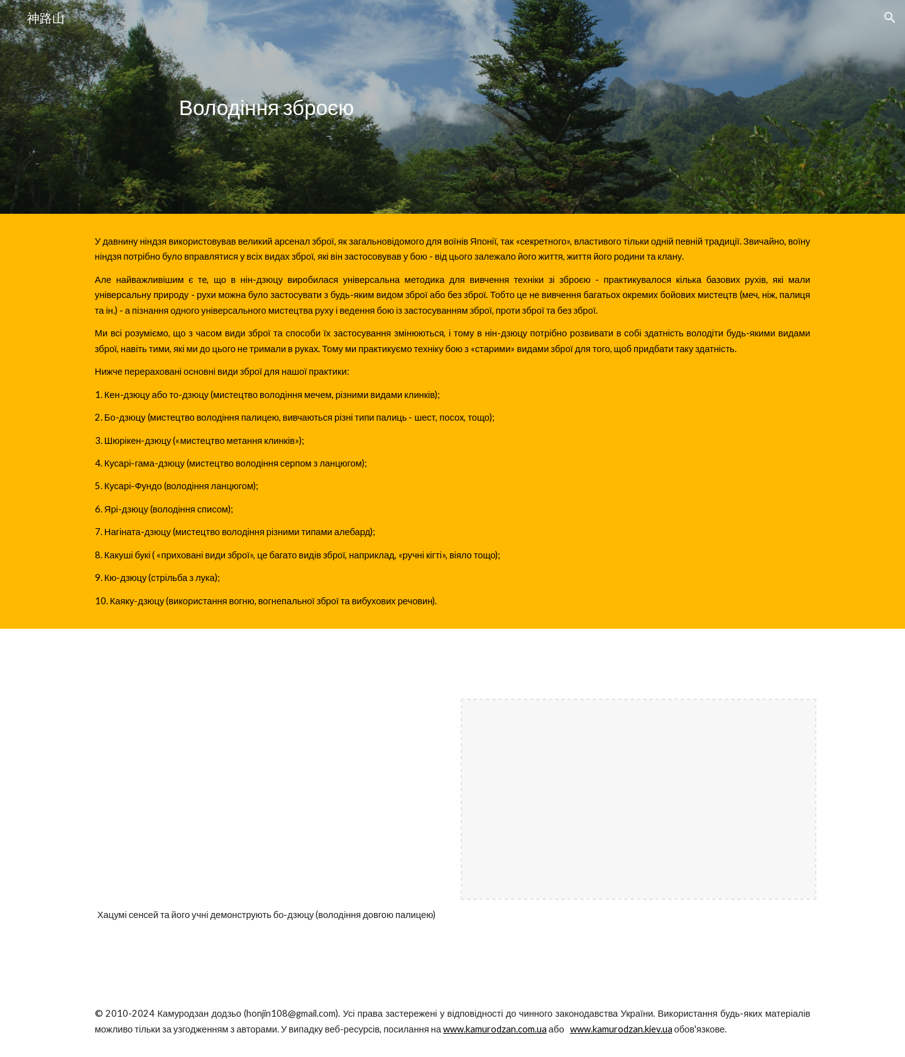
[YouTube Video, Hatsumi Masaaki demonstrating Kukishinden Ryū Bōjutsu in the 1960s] (266, 799)
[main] (266, 107)
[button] (890, 18)
